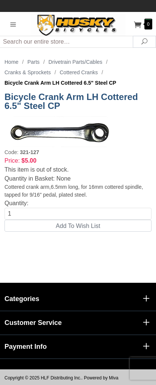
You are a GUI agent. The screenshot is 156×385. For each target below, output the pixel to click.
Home (11, 62)
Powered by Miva (101, 378)
